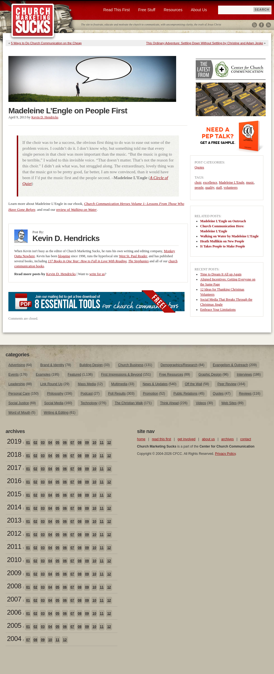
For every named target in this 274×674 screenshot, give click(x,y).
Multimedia (119, 384)
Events (13, 374)
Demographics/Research (178, 365)
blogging (64, 256)
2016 (14, 481)
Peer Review (227, 384)
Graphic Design (210, 374)
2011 (14, 546)
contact (245, 439)
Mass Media (87, 384)
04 (50, 442)
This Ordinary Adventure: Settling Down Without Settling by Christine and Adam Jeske (204, 43)
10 (94, 442)
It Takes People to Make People (222, 246)
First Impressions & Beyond (121, 374)
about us (208, 439)
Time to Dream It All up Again (221, 274)
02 (35, 442)
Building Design (91, 365)
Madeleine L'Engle (231, 182)
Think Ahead (169, 403)
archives (227, 439)
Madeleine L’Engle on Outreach (223, 221)
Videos (201, 403)
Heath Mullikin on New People (222, 241)
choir (198, 182)
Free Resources (171, 374)
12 (109, 442)
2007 (14, 599)
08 (79, 442)
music (250, 182)
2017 (14, 467)
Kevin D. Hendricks (44, 117)
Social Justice (18, 403)
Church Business (130, 365)
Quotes (199, 167)
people (199, 187)
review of (76, 209)
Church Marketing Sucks (32, 20)
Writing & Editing (56, 413)
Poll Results (117, 393)
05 (57, 442)
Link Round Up (51, 384)
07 (72, 442)
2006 (14, 612)
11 (101, 442)
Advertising (16, 365)
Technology (89, 403)
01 (28, 442)
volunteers (231, 187)
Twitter (254, 25)
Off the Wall (193, 384)
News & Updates (155, 384)
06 (65, 442)
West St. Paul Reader (133, 256)
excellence (210, 182)
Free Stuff (146, 10)
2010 (14, 559)
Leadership (16, 384)
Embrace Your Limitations (218, 310)
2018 (14, 454)
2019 (14, 441)
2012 (14, 533)
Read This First (116, 10)
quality (209, 187)
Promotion (150, 393)
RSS (268, 25)
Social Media (53, 403)
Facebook (261, 25)
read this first (161, 439)
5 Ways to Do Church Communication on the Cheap (46, 43)
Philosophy (55, 393)
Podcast (87, 393)
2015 (14, 494)
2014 (14, 507)
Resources (173, 10)
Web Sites (229, 403)
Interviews (244, 374)
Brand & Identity (52, 365)
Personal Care (19, 393)
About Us (199, 10)
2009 (14, 573)
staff (219, 187)
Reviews (245, 393)
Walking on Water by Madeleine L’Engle (229, 236)
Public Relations (185, 393)
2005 (14, 625)
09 (87, 442)
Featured (74, 374)
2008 (14, 586)
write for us (97, 274)
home (141, 439)
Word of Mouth (19, 413)
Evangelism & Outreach (230, 365)
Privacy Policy (225, 454)
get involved (186, 439)
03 (42, 442)
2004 (14, 638)
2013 (14, 520)
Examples (43, 374)
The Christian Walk (129, 403)
